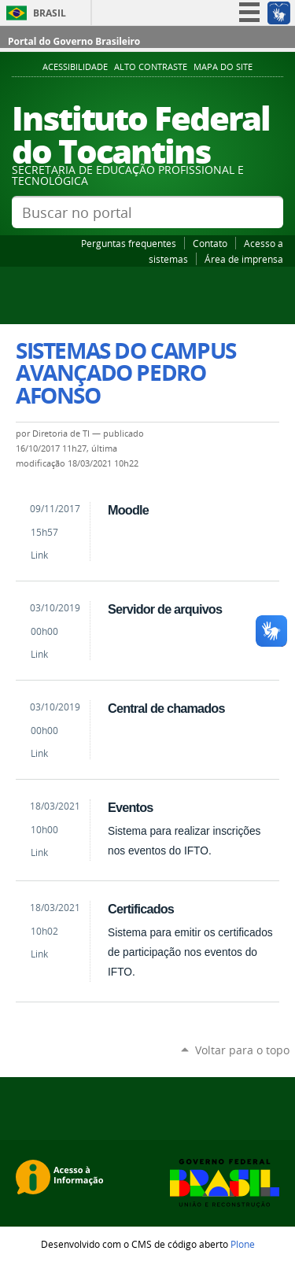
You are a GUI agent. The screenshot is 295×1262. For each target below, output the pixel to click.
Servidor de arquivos (165, 609)
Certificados (141, 909)
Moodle (128, 510)
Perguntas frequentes (128, 243)
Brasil (49, 13)
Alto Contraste (150, 66)
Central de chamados (166, 708)
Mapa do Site (223, 66)
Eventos (130, 807)
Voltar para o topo (242, 1049)
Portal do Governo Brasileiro (74, 41)
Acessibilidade (75, 66)
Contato (210, 243)
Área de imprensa (244, 259)
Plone (242, 1244)
